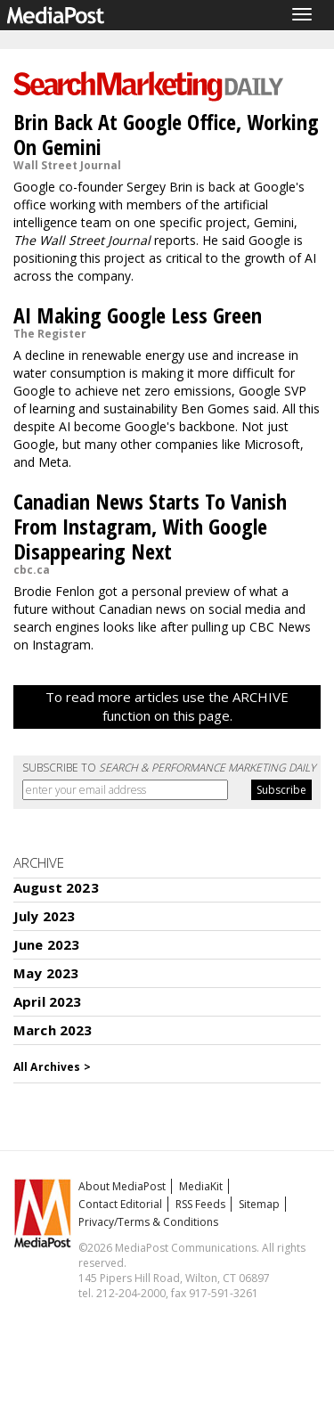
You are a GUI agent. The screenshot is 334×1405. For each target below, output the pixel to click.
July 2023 (44, 916)
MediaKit (201, 1186)
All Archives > (52, 1066)
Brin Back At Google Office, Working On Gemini (166, 134)
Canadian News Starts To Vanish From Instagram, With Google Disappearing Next (150, 526)
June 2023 (46, 944)
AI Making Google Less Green (137, 315)
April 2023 (47, 1001)
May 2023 (45, 973)
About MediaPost (122, 1186)
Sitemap (259, 1204)
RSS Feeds (200, 1204)
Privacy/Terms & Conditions (148, 1221)
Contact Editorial (120, 1204)
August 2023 (56, 887)
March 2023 (53, 1030)
